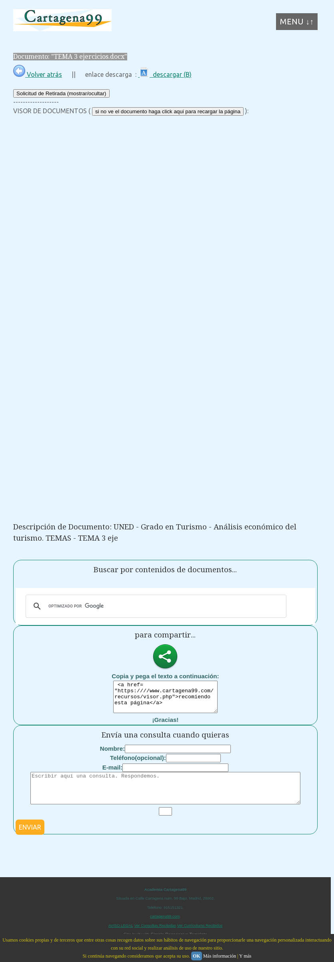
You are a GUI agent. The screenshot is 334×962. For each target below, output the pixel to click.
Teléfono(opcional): (138, 763)
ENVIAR (30, 839)
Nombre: (112, 754)
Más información (219, 956)
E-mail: (112, 773)
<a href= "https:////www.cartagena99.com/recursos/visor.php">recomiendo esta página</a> (165, 700)
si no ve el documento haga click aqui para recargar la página (167, 111)
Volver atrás (37, 74)
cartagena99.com (165, 928)
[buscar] (154, 606)
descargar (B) (165, 74)
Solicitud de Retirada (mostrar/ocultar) (61, 93)
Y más (245, 956)
